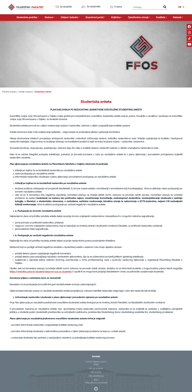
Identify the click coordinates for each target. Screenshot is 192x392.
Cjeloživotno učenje (138, 17)
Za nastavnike (90, 6)
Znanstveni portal (94, 17)
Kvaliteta (160, 17)
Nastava (49, 17)
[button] (181, 7)
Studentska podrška (27, 17)
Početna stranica (9, 92)
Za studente (63, 6)
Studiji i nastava (26, 92)
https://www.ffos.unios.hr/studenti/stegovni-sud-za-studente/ (41, 271)
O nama (116, 6)
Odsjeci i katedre (69, 17)
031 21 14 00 (97, 368)
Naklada (177, 17)
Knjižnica (115, 17)
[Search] (165, 7)
